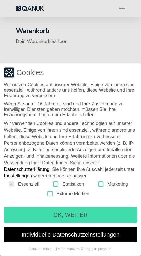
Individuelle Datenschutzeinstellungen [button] (71, 235)
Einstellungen (18, 176)
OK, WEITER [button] (70, 215)
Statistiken (68, 184)
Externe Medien (68, 194)
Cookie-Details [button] (41, 249)
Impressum (103, 249)
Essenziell (24, 184)
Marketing (113, 184)
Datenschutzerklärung (26, 169)
